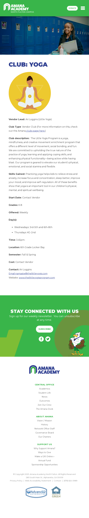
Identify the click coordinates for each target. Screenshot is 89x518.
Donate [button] (72, 8)
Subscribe (44, 329)
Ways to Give (44, 452)
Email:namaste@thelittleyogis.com (28, 273)
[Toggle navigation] (83, 8)
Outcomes (44, 401)
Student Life (44, 393)
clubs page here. (35, 131)
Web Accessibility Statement (38, 481)
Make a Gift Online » (44, 456)
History (44, 424)
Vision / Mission (44, 420)
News (44, 396)
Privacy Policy (16, 481)
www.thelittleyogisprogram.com (37, 277)
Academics (44, 388)
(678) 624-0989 (70, 481)
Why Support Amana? (44, 448)
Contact (57, 481)
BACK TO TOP (44, 484)
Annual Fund (44, 460)
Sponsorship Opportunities (45, 464)
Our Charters (44, 437)
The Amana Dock (44, 409)
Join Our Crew (44, 405)
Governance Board (44, 432)
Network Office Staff (44, 428)
